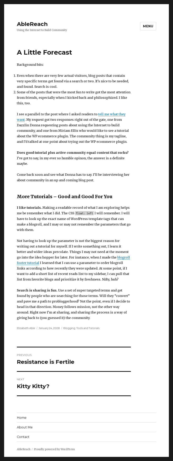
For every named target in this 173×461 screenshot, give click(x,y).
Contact (23, 437)
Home (21, 418)
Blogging (69, 328)
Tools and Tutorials (87, 328)
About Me (25, 427)
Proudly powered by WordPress (54, 449)
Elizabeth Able (26, 328)
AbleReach (32, 24)
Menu (148, 26)
